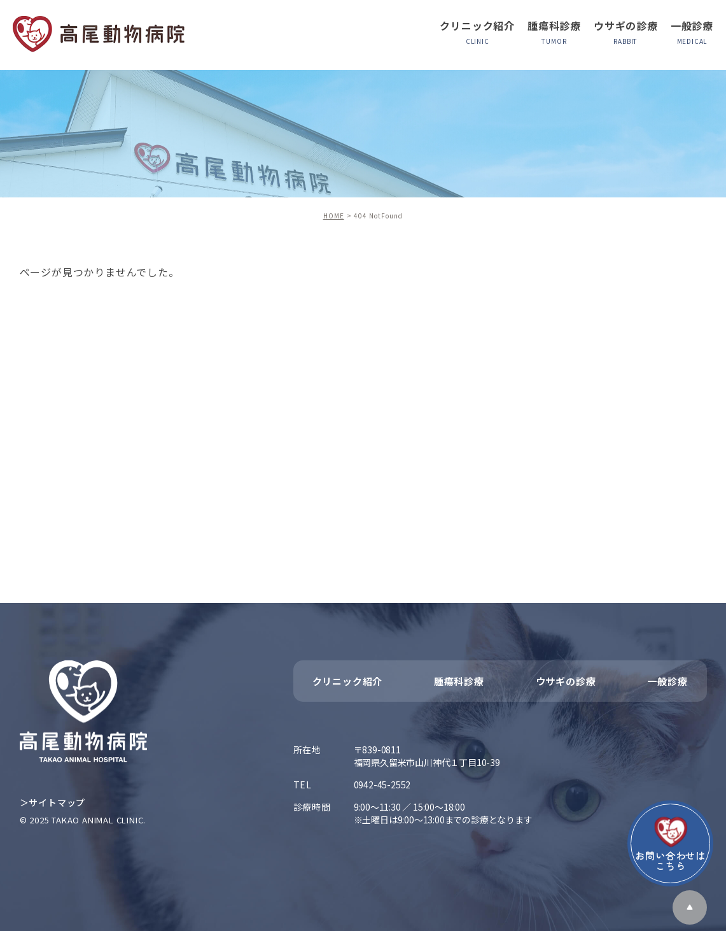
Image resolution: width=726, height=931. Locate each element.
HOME (333, 215)
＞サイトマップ (53, 802)
